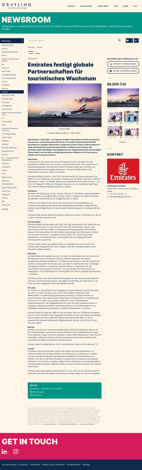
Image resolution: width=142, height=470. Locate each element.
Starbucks (5, 181)
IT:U (3, 118)
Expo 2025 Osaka (8, 95)
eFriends (5, 88)
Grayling (16, 6)
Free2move (6, 102)
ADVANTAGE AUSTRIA (10, 52)
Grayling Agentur (8, 45)
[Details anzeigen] (138, 108)
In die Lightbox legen (123, 71)
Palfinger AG (6, 167)
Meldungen (12, 41)
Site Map (86, 464)
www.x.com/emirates (87, 424)
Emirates (5, 92)
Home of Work (7, 109)
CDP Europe (6, 71)
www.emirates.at (50, 424)
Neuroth (5, 154)
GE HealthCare (7, 106)
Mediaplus (5, 141)
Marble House (7, 137)
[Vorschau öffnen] (65, 105)
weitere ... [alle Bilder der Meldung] (123, 142)
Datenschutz (35, 464)
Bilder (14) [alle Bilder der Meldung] (116, 84)
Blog (135, 6)
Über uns (71, 6)
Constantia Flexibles (9, 75)
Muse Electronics (8, 151)
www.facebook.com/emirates (68, 424)
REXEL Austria (7, 177)
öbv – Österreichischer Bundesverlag (10, 159)
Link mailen (37, 395)
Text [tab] (31, 53)
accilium (5, 48)
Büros (125, 6)
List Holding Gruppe (9, 134)
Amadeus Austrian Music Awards (10, 60)
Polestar (5, 170)
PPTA (4, 174)
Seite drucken (38, 392)
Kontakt (5, 209)
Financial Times (7, 99)
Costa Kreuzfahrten (9, 78)
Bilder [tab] (38, 53)
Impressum (23, 464)
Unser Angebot (86, 6)
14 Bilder (77, 133)
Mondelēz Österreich (9, 148)
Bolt (3, 64)
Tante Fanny (6, 191)
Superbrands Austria (9, 187)
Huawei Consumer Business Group (12, 114)
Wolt (3, 201)
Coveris (4, 82)
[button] (129, 40)
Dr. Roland (5, 85)
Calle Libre (5, 68)
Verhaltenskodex (74, 464)
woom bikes (6, 205)
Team (116, 6)
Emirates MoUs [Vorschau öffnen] (64, 129)
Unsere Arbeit (103, 6)
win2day (5, 198)
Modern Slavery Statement (53, 464)
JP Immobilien (7, 121)
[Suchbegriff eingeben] (74, 40)
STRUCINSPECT (8, 184)
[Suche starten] (119, 40)
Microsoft (5, 144)
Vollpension (6, 194)
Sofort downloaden (123, 64)
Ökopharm (5, 163)
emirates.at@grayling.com (120, 196)
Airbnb (4, 55)
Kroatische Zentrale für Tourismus (10, 129)
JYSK (4, 125)
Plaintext (36, 388)
